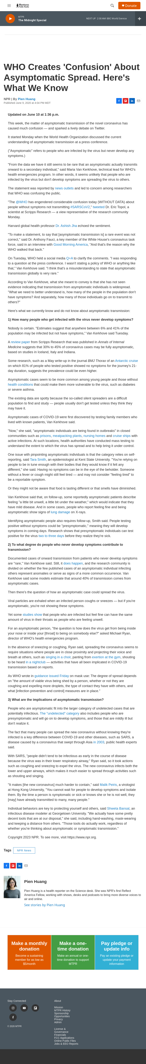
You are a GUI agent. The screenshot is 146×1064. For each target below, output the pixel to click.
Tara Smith (38, 459)
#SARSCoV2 (80, 207)
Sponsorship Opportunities (62, 1015)
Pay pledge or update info (116, 946)
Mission (58, 1007)
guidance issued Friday (52, 676)
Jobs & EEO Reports (66, 1043)
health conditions (20, 384)
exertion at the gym (106, 657)
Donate (131, 6)
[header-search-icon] (112, 5)
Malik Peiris (108, 785)
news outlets (64, 188)
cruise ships (122, 436)
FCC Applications (64, 1038)
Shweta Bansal (118, 808)
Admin (58, 1022)
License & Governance (61, 1030)
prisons (45, 436)
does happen (73, 563)
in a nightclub (36, 662)
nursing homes (94, 436)
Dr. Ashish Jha (66, 226)
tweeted (99, 207)
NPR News (24, 850)
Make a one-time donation (73, 946)
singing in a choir (58, 657)
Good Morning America (71, 244)
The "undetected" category (59, 713)
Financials (60, 1035)
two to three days (51, 536)
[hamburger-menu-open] (9, 5)
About (57, 1001)
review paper (20, 342)
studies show (32, 614)
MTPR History (62, 1010)
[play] (10, 19)
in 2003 (98, 742)
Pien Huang (27, 99)
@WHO (21, 202)
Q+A (69, 258)
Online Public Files (65, 1040)
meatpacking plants (67, 436)
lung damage (60, 512)
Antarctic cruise (126, 361)
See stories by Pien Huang (44, 905)
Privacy (58, 1019)
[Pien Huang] (12, 887)
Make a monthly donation (29, 946)
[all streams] (140, 18)
